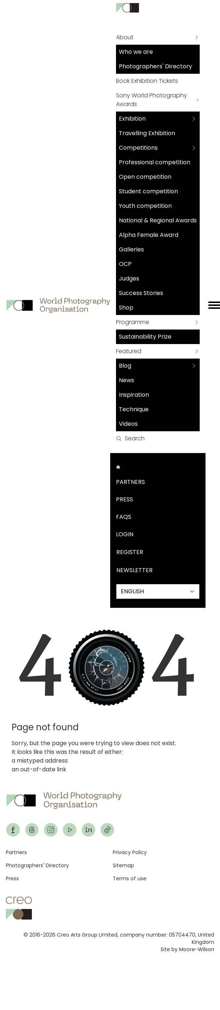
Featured (128, 351)
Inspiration (134, 395)
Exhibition (132, 118)
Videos (128, 424)
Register (129, 552)
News (126, 380)
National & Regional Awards (158, 220)
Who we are (136, 52)
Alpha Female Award (148, 235)
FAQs (123, 517)
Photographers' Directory (155, 66)
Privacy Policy (130, 852)
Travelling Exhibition (147, 133)
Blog (125, 365)
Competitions (138, 148)
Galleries (131, 249)
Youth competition (145, 206)
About (124, 37)
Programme (132, 322)
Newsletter (134, 570)
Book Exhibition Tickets (147, 81)
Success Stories (141, 293)
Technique (134, 409)
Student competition (148, 191)
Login (124, 534)
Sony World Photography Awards (151, 99)
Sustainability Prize (145, 336)
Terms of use (129, 878)
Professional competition (154, 162)
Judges (129, 278)
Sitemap (123, 865)
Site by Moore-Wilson (187, 949)
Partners (130, 482)
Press (124, 499)
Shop (126, 307)
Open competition (145, 177)
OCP (125, 264)
